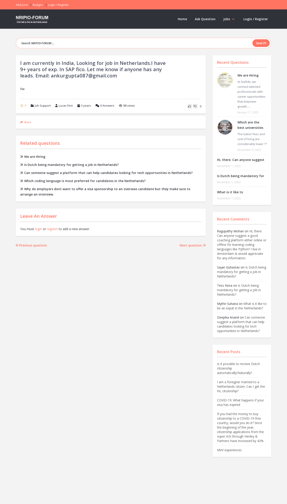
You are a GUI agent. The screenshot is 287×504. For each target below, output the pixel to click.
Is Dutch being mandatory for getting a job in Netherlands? (69, 165)
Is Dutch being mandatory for (240, 176)
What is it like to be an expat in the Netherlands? (242, 306)
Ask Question (205, 19)
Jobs (229, 19)
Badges (38, 5)
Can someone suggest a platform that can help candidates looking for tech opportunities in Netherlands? (106, 173)
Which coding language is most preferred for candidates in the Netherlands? (83, 181)
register (52, 229)
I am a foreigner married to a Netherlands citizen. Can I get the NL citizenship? (241, 386)
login (38, 229)
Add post (22, 5)
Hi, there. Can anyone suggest (240, 160)
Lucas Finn (64, 105)
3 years (86, 105)
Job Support (43, 105)
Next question (193, 245)
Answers (105, 105)
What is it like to (230, 192)
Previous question (31, 245)
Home (182, 19)
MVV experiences (229, 450)
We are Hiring (32, 156)
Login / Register (256, 19)
